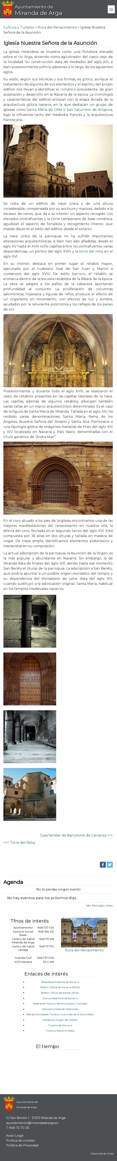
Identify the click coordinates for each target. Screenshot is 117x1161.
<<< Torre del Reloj (19, 843)
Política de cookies (20, 1140)
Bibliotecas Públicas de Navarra (60, 982)
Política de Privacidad (22, 1145)
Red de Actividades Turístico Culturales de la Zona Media (60, 1014)
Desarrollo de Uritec (102, 1153)
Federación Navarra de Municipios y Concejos (60, 1003)
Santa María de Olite (44, 110)
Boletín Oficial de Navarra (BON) (60, 987)
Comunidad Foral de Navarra (60, 998)
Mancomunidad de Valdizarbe (60, 1009)
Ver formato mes (99, 906)
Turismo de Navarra (60, 1025)
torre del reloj (91, 251)
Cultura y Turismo (18, 27)
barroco (78, 274)
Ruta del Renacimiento (57, 27)
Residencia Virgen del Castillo (60, 1019)
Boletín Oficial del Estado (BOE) (60, 992)
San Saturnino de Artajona (89, 110)
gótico (87, 79)
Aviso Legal (14, 1136)
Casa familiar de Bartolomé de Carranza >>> (76, 835)
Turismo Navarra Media (60, 1030)
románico (68, 89)
